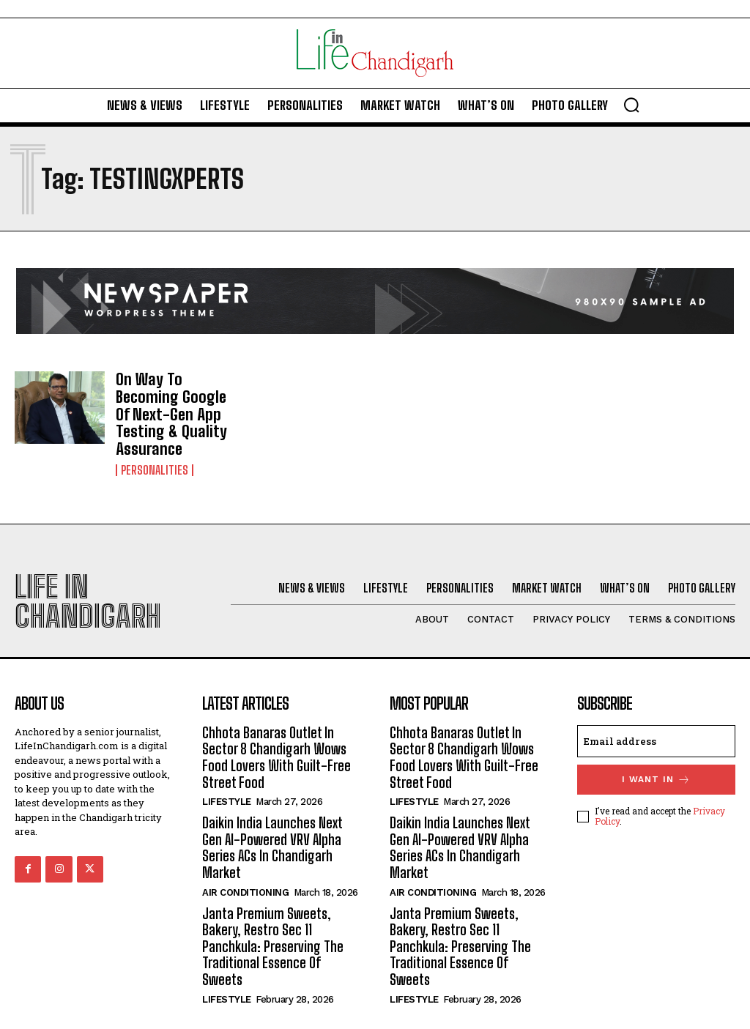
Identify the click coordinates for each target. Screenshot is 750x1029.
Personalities (154, 447)
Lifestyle (226, 776)
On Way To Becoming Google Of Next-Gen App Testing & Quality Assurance (176, 404)
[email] (656, 718)
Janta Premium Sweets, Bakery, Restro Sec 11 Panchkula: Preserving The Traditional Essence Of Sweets (280, 908)
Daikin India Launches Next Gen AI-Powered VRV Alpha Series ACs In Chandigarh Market (271, 821)
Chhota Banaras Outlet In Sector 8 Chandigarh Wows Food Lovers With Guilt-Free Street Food (273, 733)
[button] (631, 104)
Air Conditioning (245, 863)
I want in (656, 757)
